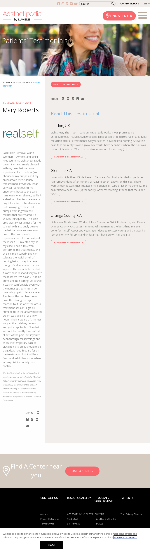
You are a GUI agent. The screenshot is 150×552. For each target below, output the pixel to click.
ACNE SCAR (72, 518)
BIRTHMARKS (73, 523)
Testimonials (24, 82)
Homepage (9, 82)
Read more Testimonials (68, 156)
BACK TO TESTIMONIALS (65, 84)
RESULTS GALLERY (79, 498)
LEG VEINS (99, 514)
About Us (44, 514)
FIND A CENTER (121, 16)
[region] (75, 540)
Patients (127, 498)
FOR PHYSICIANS (129, 3)
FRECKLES (98, 523)
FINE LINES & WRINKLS (105, 518)
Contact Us (49, 498)
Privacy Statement (49, 518)
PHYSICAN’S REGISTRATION (103, 499)
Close (51, 545)
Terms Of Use (47, 523)
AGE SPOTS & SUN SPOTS (80, 514)
